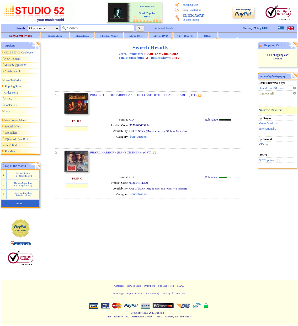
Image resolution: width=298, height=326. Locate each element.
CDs (261, 144)
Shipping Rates (13, 86)
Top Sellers (10, 132)
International (266, 128)
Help (185, 9)
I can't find (10, 145)
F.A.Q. (8, 98)
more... (20, 203)
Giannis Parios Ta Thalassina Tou (23, 174)
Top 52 (16, 139)
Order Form (11, 92)
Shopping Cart (190, 4)
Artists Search (12, 71)
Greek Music (266, 123)
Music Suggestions (15, 65)
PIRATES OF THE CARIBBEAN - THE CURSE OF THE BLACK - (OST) (143, 95)
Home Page (117, 293)
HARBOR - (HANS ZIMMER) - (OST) (120, 152)
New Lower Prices (20, 35)
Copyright (136, 312)
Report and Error (134, 293)
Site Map (9, 151)
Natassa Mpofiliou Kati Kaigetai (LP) (23, 184)
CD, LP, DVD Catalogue (18, 52)
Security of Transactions (174, 293)
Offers (207, 35)
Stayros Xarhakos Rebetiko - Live (23, 194)
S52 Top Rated (267, 160)
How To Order (12, 80)
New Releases (12, 58)
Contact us (195, 9)
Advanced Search (163, 28)
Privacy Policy (152, 293)
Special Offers (12, 126)
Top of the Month (15, 166)
